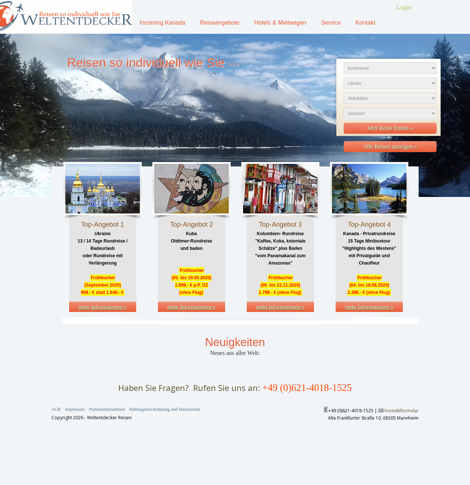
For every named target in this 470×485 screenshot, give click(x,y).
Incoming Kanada (162, 22)
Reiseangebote (220, 22)
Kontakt (365, 22)
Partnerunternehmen (107, 409)
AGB (56, 409)
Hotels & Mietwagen (280, 22)
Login (403, 6)
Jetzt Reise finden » (390, 128)
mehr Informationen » (103, 307)
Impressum (74, 409)
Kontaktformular (401, 410)
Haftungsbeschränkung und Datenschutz (164, 409)
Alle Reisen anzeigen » (390, 146)
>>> (233, 64)
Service (330, 22)
